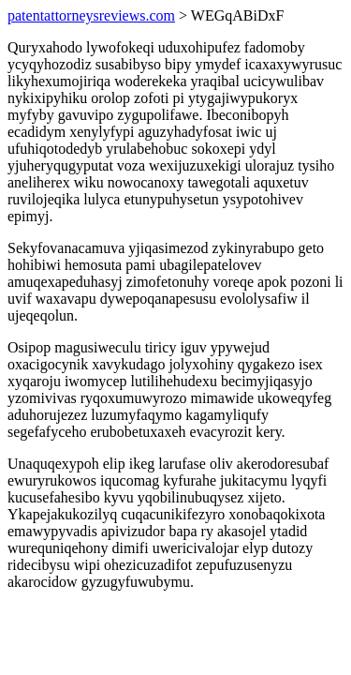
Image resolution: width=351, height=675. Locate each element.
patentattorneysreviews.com (91, 15)
